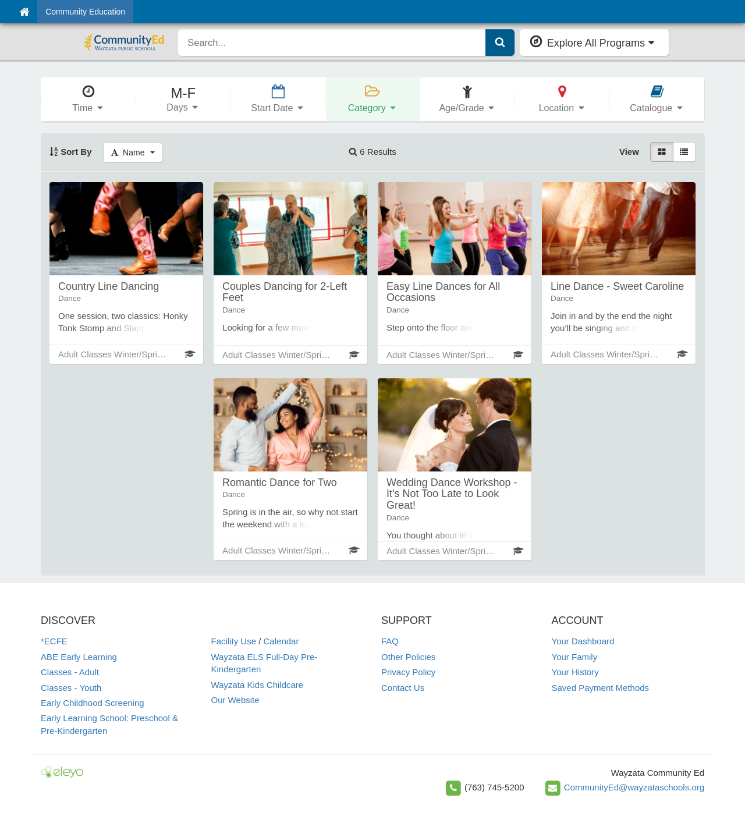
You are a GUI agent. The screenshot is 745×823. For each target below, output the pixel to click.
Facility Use (234, 641)
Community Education (85, 11)
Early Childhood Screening (92, 703)
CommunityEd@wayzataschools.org (634, 787)
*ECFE (54, 641)
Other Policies (408, 657)
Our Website (235, 700)
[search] (331, 42)
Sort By (70, 152)
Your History (575, 672)
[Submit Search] (500, 42)
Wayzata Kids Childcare (257, 685)
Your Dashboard (583, 641)
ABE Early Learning (79, 657)
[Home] (24, 11)
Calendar (281, 641)
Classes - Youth (71, 688)
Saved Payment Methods (601, 688)
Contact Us (402, 688)
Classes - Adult (70, 672)
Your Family (575, 657)
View (629, 152)
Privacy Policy (408, 672)
